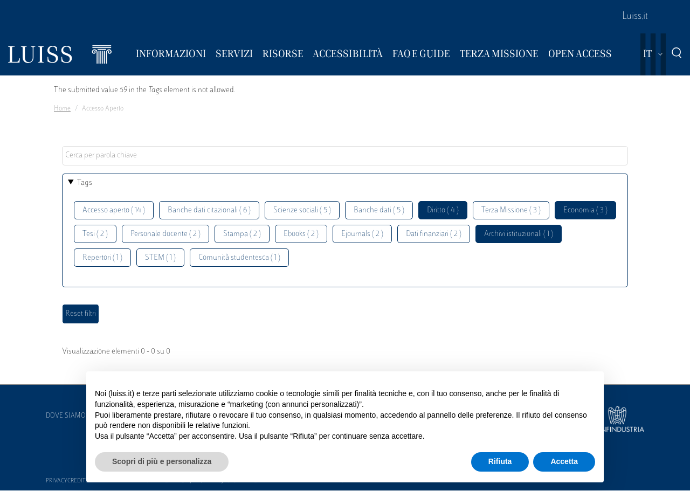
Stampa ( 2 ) (242, 234)
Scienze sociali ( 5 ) (302, 210)
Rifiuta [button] (500, 461)
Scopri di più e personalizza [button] (161, 461)
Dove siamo (66, 416)
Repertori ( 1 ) (102, 258)
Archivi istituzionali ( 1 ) (518, 234)
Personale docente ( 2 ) (165, 234)
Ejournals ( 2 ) (362, 234)
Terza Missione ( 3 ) (511, 210)
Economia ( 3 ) (585, 210)
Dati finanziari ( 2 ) (433, 234)
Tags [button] (84, 183)
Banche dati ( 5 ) (379, 210)
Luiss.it (635, 17)
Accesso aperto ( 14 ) (113, 210)
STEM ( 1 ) (160, 258)
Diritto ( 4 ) (443, 210)
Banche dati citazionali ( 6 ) (209, 210)
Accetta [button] (564, 461)
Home (62, 109)
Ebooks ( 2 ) (301, 234)
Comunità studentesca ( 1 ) (239, 258)
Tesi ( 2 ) (95, 234)
